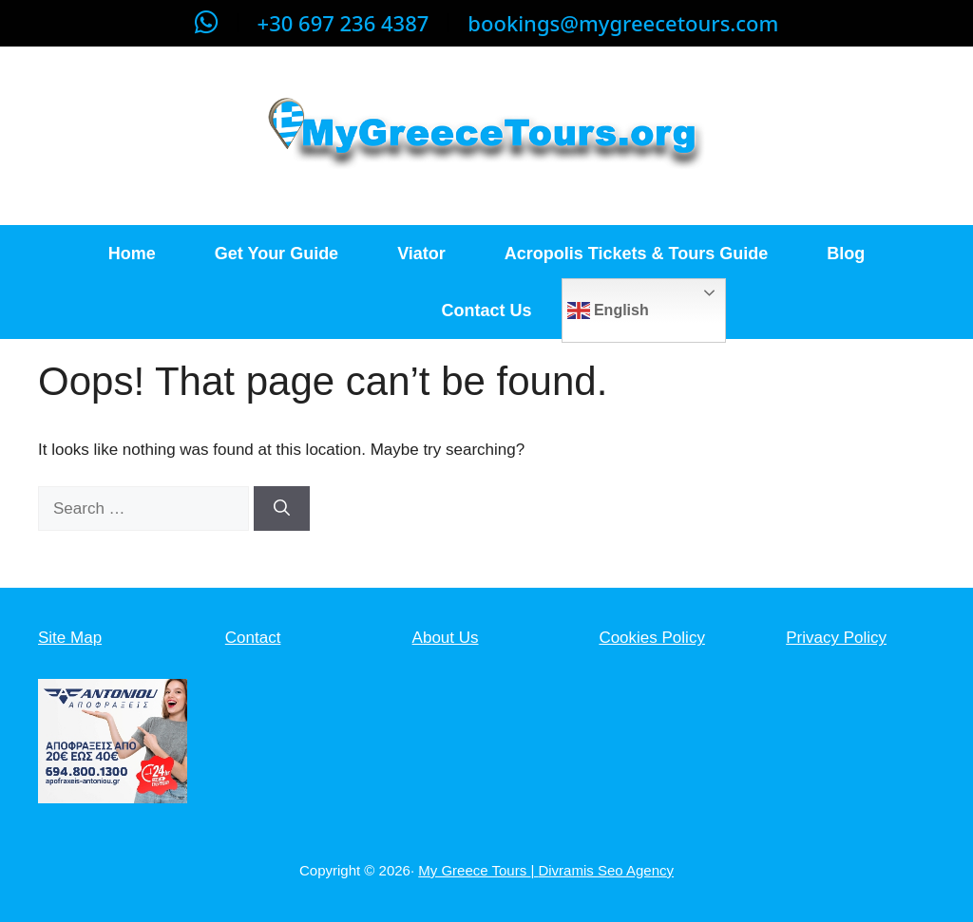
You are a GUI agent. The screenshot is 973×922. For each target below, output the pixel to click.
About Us (445, 638)
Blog (846, 253)
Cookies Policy (652, 638)
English (608, 310)
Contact (253, 638)
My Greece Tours (474, 870)
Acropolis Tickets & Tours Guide (636, 253)
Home (132, 253)
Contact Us (486, 310)
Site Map (70, 638)
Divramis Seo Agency (606, 870)
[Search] (282, 509)
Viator (421, 253)
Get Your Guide (276, 253)
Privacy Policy (836, 638)
